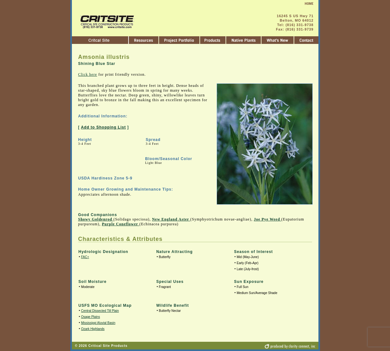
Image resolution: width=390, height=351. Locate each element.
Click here (87, 74)
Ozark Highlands (93, 329)
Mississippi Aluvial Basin (98, 323)
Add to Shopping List (103, 127)
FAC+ (85, 257)
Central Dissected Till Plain (100, 310)
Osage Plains (90, 317)
